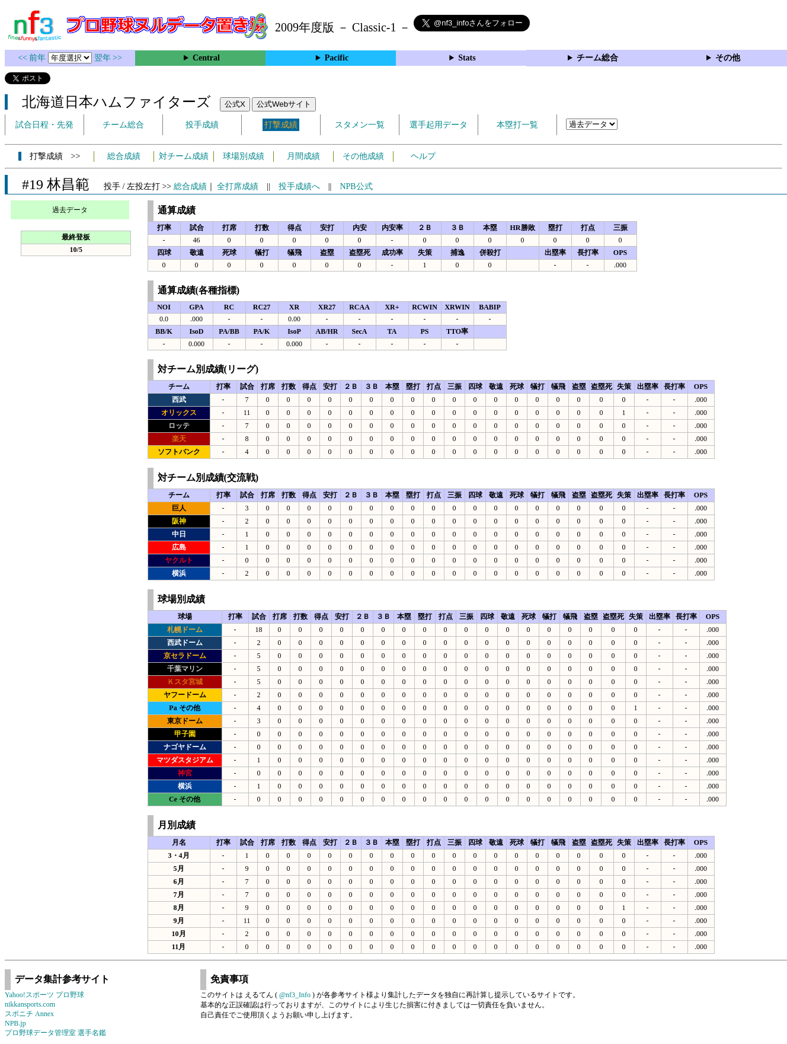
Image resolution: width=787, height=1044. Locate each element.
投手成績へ (299, 186)
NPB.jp (15, 1023)
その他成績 (363, 156)
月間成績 (303, 156)
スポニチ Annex (29, 1014)
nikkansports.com (30, 1004)
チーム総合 (597, 57)
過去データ (70, 210)
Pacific (336, 57)
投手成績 (202, 124)
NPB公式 (356, 186)
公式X (235, 104)
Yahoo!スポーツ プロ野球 (44, 995)
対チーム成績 (184, 156)
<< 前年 (33, 57)
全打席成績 (237, 186)
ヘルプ (423, 156)
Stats (467, 57)
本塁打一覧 (517, 124)
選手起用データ (439, 124)
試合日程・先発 (44, 124)
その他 (727, 57)
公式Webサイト (284, 104)
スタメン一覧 (360, 124)
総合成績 (123, 156)
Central (206, 57)
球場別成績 (243, 156)
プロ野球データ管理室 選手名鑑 (55, 1033)
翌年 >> (108, 57)
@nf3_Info (295, 995)
